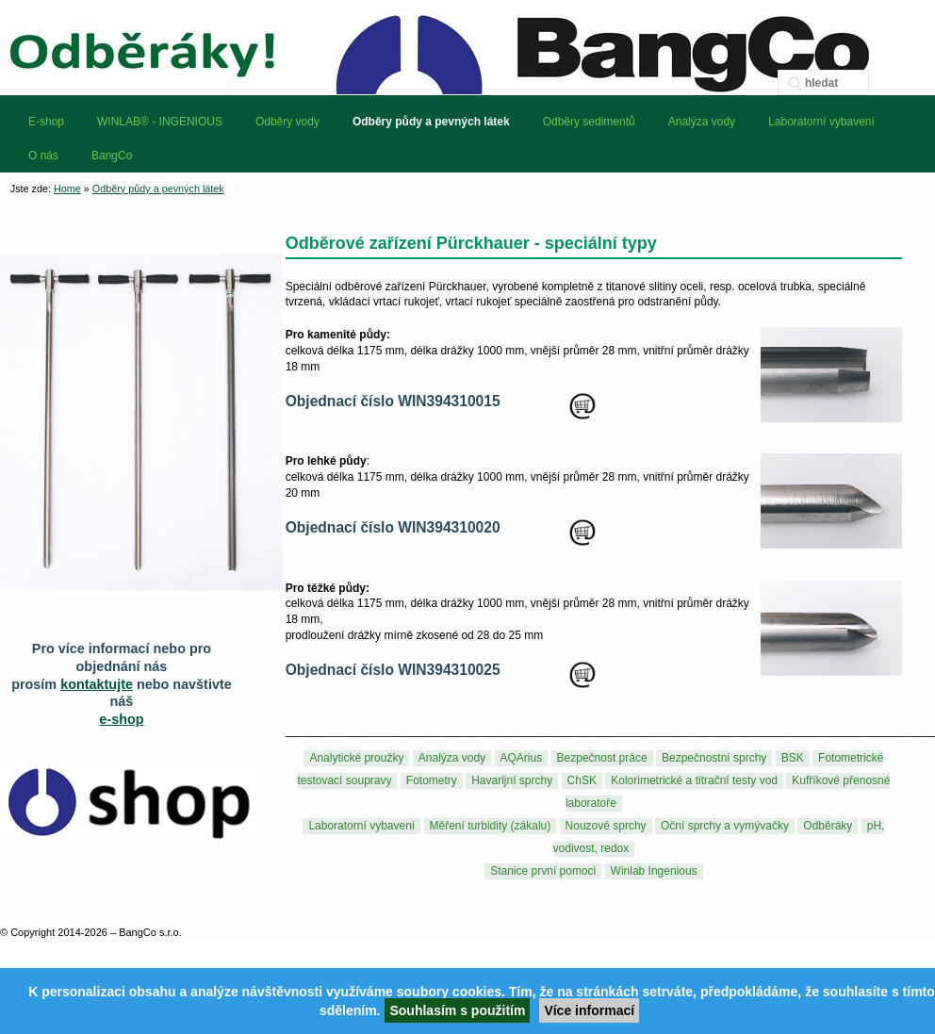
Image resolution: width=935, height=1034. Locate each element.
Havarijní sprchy (511, 781)
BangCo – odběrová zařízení (467, 47)
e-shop (121, 719)
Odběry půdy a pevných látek (158, 188)
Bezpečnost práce (602, 758)
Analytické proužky (356, 758)
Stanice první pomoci (543, 871)
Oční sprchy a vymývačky (725, 826)
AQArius (521, 758)
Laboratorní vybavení (361, 826)
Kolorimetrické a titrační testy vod (694, 781)
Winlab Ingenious (654, 871)
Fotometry (431, 781)
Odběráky (827, 826)
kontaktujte (96, 684)
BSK (792, 758)
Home (67, 188)
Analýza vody (451, 758)
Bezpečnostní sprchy (714, 758)
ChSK (582, 781)
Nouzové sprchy (606, 826)
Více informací (589, 1010)
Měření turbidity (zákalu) (490, 826)
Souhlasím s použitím (457, 1010)
